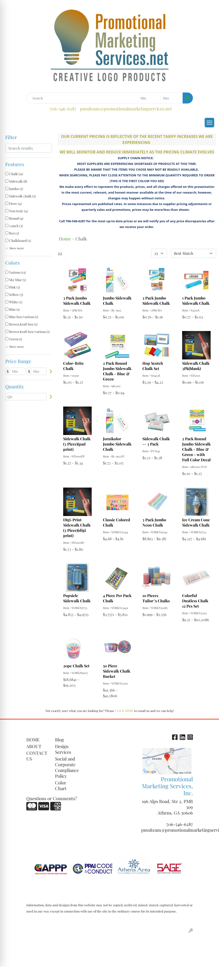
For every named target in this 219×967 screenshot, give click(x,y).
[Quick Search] (82, 97)
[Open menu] (209, 122)
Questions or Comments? (51, 798)
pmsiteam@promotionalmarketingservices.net (126, 109)
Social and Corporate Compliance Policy (66, 767)
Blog (59, 740)
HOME (32, 740)
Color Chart (61, 785)
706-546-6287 (63, 109)
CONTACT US (36, 756)
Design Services (63, 749)
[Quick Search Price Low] (149, 97)
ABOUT (33, 746)
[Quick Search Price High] (171, 97)
